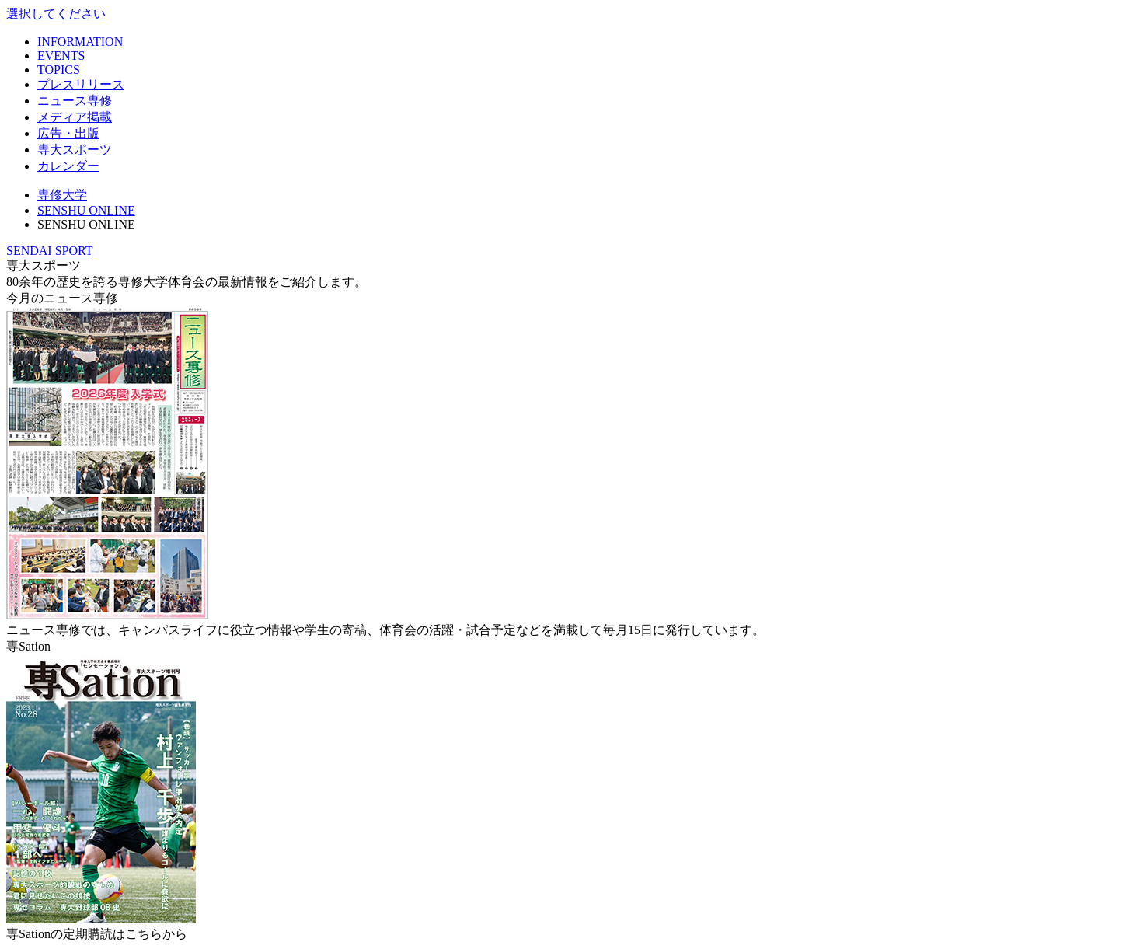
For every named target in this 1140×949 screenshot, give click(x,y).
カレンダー (68, 166)
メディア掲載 (74, 117)
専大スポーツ (74, 149)
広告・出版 (68, 133)
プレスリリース (80, 84)
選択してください (56, 13)
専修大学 (62, 194)
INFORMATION (80, 41)
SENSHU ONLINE (86, 210)
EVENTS (61, 55)
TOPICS (58, 69)
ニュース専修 (74, 100)
